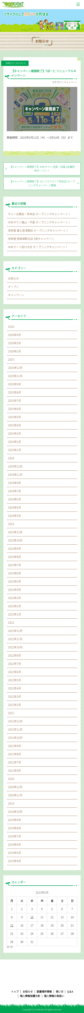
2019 (11, 803)
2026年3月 (14, 343)
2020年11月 (15, 795)
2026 (11, 326)
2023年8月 (14, 556)
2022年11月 (15, 639)
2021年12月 (15, 721)
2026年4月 (14, 335)
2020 (11, 778)
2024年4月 (14, 507)
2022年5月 (14, 680)
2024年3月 (14, 515)
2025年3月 (14, 433)
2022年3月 (14, 696)
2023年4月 (14, 589)
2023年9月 (14, 548)
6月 (11, 947)
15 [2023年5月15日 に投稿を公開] (11, 925)
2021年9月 (14, 746)
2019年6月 (14, 844)
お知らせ (13, 278)
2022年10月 (15, 647)
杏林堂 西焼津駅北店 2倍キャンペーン (31, 238)
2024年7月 (14, 491)
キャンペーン (70, 82)
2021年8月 (14, 754)
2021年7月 (14, 762)
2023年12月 (15, 532)
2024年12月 (15, 466)
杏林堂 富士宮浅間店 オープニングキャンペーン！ (38, 230)
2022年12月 (15, 630)
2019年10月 (15, 811)
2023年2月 (14, 606)
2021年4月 (14, 770)
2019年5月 (14, 852)
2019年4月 (14, 861)
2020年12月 (15, 787)
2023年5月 (14, 581)
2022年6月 (14, 672)
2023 (11, 524)
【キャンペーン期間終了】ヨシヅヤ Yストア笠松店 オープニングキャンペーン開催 (42, 183)
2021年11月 (15, 729)
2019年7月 (14, 836)
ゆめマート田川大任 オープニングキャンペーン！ (38, 247)
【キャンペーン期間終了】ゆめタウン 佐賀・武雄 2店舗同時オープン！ (42, 169)
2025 (11, 359)
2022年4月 (14, 688)
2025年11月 (15, 376)
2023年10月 (15, 540)
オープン (13, 286)
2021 (11, 713)
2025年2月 (14, 441)
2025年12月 (15, 367)
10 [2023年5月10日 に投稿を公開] (31, 917)
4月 (8, 947)
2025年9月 (14, 384)
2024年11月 (15, 474)
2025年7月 (14, 400)
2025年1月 (14, 450)
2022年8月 (14, 655)
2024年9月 (14, 483)
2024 (11, 458)
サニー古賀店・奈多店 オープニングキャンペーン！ (39, 214)
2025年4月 (14, 425)
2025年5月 (14, 417)
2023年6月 (14, 573)
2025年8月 (14, 392)
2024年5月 (14, 499)
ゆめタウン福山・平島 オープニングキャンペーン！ (39, 222)
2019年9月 (14, 820)
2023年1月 (14, 614)
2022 (11, 622)
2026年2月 (14, 351)
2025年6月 (14, 409)
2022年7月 (14, 663)
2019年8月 (14, 828)
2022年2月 (14, 704)
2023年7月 (14, 565)
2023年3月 (14, 598)
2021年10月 (15, 737)
